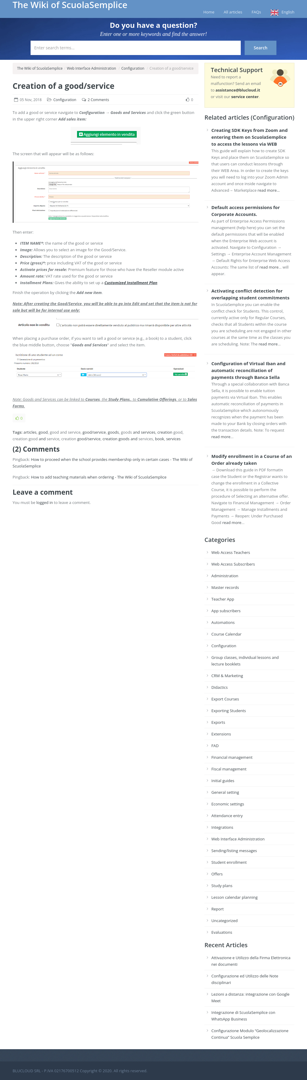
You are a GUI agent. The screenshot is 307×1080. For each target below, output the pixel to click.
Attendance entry (227, 815)
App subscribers (225, 610)
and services (144, 432)
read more (269, 267)
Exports (218, 722)
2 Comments (98, 99)
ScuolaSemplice (27, 466)
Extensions (221, 734)
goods (113, 432)
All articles (233, 12)
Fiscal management (228, 769)
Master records (225, 587)
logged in (44, 502)
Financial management (231, 757)
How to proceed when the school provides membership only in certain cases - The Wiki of (111, 459)
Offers (217, 874)
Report (217, 909)
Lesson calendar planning (234, 897)
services (173, 438)
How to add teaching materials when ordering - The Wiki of (84, 477)
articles (29, 432)
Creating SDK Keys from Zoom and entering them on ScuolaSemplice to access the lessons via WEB (249, 137)
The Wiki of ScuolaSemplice (40, 68)
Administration (224, 575)
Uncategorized (224, 920)
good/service (94, 432)
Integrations (222, 827)
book (159, 438)
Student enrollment (229, 862)
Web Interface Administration (91, 68)
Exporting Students (228, 710)
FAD (215, 745)
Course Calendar (226, 634)
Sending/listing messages (234, 850)
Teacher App (222, 599)
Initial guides (222, 780)
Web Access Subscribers (233, 564)
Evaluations (221, 932)
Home (208, 12)
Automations (223, 622)
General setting (225, 792)
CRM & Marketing (227, 675)
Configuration (133, 68)
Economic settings (227, 804)
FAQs (256, 12)
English (288, 12)
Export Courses (225, 699)
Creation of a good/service (64, 85)
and (42, 438)
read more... (269, 190)
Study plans (221, 885)
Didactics (219, 687)
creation (164, 432)
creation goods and (120, 438)
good (43, 432)
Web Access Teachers (230, 552)
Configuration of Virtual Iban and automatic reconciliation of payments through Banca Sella (248, 370)
